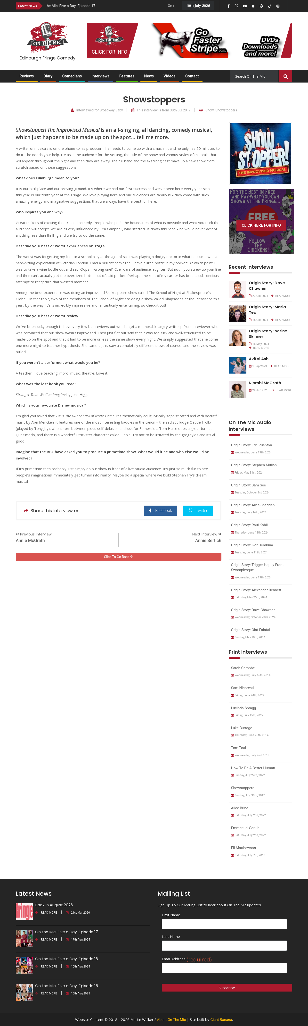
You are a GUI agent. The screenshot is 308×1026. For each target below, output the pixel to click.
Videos (169, 76)
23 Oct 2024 (258, 296)
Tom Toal (238, 748)
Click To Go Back (118, 557)
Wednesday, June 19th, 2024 (251, 452)
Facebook (160, 510)
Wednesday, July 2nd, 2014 (250, 755)
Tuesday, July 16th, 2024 (249, 512)
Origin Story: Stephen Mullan (254, 465)
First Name (171, 914)
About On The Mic (171, 1020)
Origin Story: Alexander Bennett (256, 590)
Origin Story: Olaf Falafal (250, 630)
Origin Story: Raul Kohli (249, 525)
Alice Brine (239, 808)
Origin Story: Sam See (248, 485)
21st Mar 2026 (78, 912)
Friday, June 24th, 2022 (248, 695)
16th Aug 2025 (78, 966)
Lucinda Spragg (243, 708)
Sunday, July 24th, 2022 (248, 775)
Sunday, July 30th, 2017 (248, 795)
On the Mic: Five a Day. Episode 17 (74, 6)
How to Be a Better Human (253, 768)
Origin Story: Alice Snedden (253, 505)
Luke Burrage (241, 728)
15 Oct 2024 (258, 320)
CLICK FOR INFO (109, 52)
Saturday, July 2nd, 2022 (248, 815)
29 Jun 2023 (258, 390)
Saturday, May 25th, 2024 (249, 597)
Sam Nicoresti (242, 688)
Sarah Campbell (244, 668)
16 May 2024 (259, 344)
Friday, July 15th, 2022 (247, 715)
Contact (192, 76)
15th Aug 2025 (78, 993)
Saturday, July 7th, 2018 (248, 855)
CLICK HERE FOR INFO (261, 225)
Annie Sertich (208, 540)
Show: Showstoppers (218, 110)
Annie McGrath (30, 540)
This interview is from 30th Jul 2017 (161, 110)
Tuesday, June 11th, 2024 (249, 552)
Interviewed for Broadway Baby (97, 110)
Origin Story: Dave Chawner (253, 610)
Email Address (187, 959)
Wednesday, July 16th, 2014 (251, 675)
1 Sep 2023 (258, 366)
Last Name (171, 936)
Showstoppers (242, 788)
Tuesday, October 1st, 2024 (250, 492)
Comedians (72, 76)
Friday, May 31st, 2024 (247, 472)
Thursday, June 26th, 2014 (250, 735)
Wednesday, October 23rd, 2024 (253, 617)
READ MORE (281, 296)
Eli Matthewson (243, 848)
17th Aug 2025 (78, 939)
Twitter (198, 510)
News (149, 76)
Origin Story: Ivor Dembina (252, 545)
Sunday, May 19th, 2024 (248, 637)
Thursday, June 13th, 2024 (250, 532)
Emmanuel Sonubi (245, 828)
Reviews (26, 76)
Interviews (100, 76)
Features (127, 76)
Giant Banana (221, 1020)
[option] (110, 5)
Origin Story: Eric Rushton (251, 445)
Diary (48, 76)
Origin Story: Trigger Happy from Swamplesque (257, 567)
